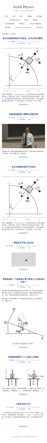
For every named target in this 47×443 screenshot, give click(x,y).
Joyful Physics (23, 7)
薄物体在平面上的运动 (24, 243)
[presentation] (7, 96)
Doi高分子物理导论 (35, 24)
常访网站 (39, 16)
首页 (6, 16)
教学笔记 (8, 27)
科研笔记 (22, 24)
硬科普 (35, 20)
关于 (13, 16)
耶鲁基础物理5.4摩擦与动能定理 (23, 114)
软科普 (26, 20)
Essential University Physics (23, 27)
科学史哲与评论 (15, 20)
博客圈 (29, 16)
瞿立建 (13, 41)
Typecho (28, 437)
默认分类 (39, 27)
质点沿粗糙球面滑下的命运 (23, 167)
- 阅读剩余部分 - (23, 104)
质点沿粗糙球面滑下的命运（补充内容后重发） (23, 38)
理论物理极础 (10, 24)
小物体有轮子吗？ (24, 404)
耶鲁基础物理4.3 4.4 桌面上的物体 (23, 357)
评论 (29, 43)
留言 (21, 16)
